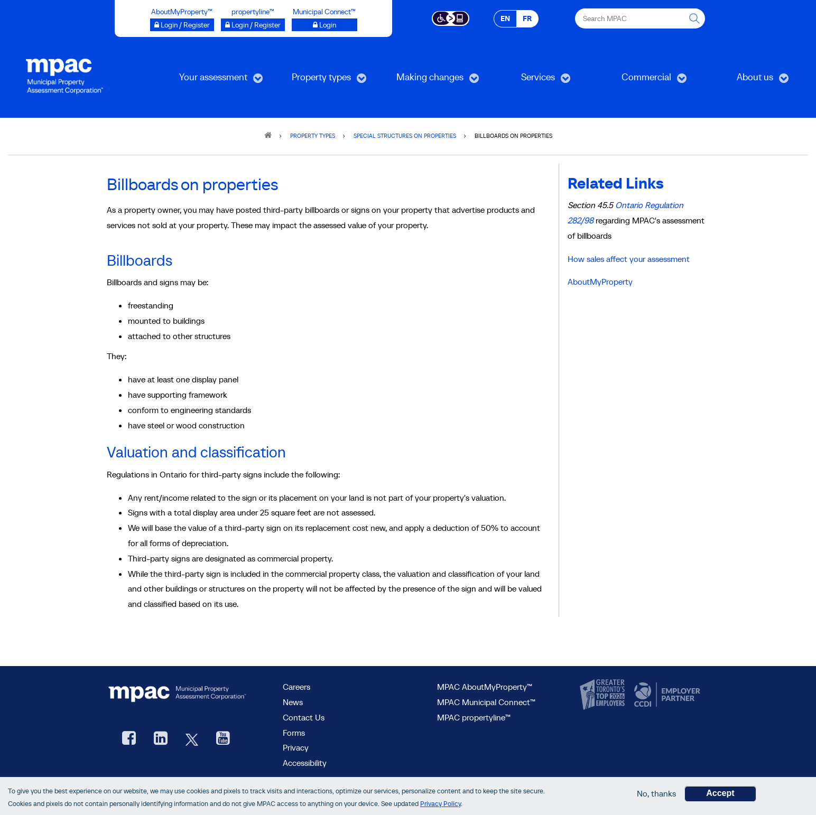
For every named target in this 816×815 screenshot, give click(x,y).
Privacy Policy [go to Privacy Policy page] (440, 804)
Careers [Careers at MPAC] (296, 686)
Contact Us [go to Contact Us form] (303, 717)
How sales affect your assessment (629, 259)
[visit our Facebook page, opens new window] (129, 739)
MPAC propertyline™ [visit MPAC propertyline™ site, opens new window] (474, 717)
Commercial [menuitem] (641, 80)
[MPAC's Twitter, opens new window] (192, 739)
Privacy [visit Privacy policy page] (296, 747)
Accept (720, 794)
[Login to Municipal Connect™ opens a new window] (324, 24)
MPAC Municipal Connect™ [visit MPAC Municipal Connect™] (486, 702)
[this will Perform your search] (695, 18)
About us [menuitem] (746, 80)
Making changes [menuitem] (428, 80)
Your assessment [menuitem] (212, 80)
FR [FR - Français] (527, 18)
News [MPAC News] (293, 702)
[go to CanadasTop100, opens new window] (603, 695)
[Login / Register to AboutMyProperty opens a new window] (182, 24)
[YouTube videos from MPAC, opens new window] (223, 739)
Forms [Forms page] (294, 732)
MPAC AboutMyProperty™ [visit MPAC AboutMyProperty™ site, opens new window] (484, 686)
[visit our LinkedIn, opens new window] (161, 739)
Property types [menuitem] (318, 80)
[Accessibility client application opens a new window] (450, 17)
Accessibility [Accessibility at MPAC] (305, 762)
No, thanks (656, 794)
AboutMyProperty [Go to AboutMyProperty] (600, 281)
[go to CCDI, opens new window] (665, 695)
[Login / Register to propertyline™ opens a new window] (253, 24)
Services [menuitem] (528, 80)
